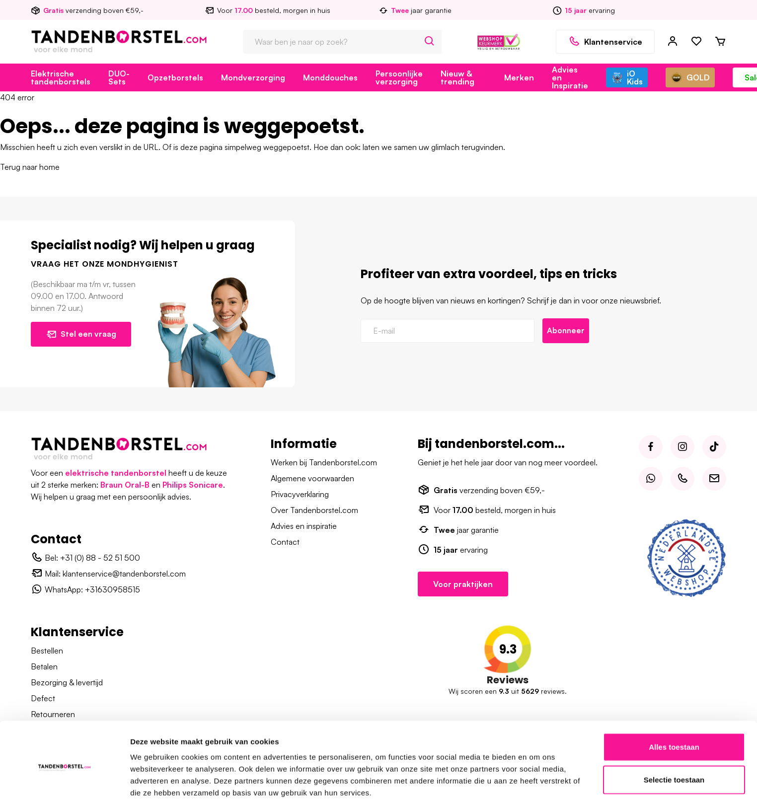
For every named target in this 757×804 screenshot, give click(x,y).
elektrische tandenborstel (115, 473)
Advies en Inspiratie (570, 77)
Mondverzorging (253, 77)
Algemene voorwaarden (312, 478)
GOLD (690, 77)
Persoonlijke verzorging (399, 77)
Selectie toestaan (674, 739)
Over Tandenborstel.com (314, 510)
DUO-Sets (119, 77)
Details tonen (536, 784)
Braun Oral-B (125, 485)
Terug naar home (30, 167)
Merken (519, 77)
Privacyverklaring (300, 494)
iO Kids (627, 77)
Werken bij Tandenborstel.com (324, 462)
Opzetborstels (175, 77)
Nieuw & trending (457, 77)
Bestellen (47, 651)
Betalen (44, 666)
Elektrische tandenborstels (60, 77)
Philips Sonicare (192, 485)
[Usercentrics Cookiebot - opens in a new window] (64, 784)
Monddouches (330, 77)
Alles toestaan (674, 706)
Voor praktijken (463, 584)
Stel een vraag (81, 334)
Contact (285, 542)
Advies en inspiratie (304, 526)
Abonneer (566, 331)
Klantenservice (605, 42)
